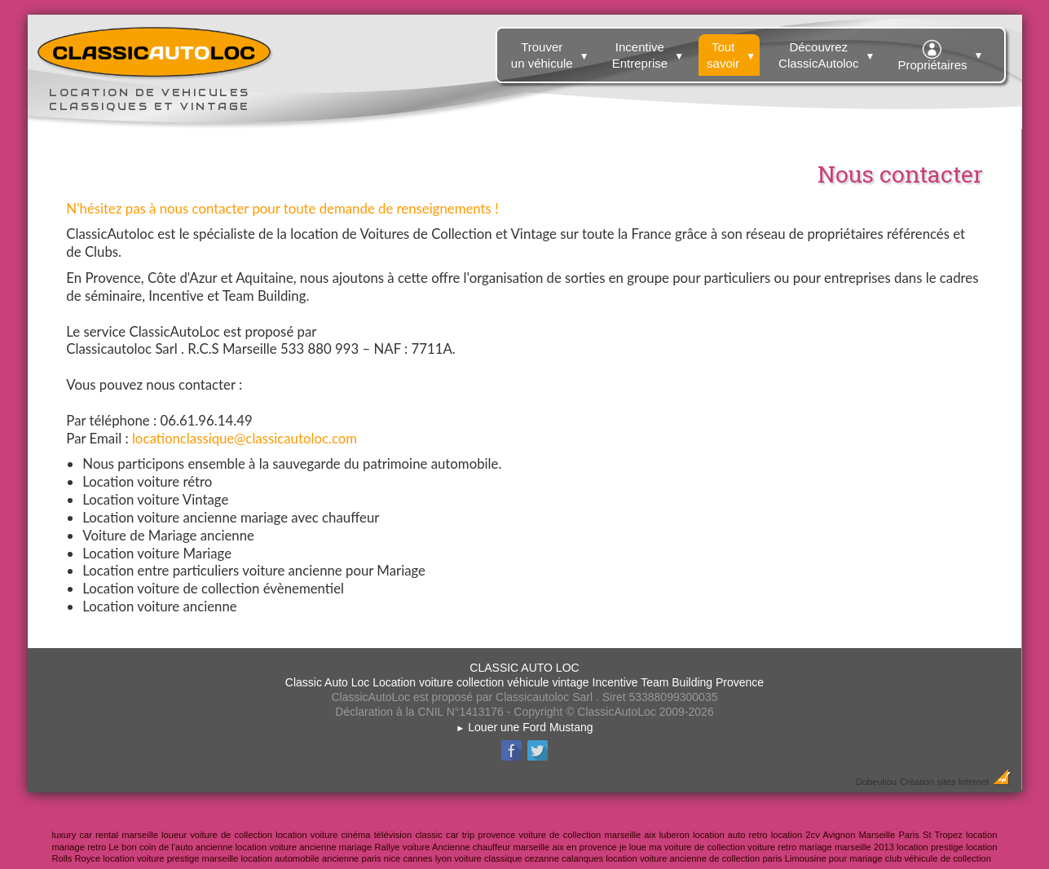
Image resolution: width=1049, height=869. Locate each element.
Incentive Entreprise (650, 52)
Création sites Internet (944, 782)
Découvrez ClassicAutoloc (828, 52)
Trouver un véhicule (552, 52)
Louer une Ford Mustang (524, 727)
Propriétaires (942, 53)
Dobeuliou (876, 782)
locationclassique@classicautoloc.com (244, 438)
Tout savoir (733, 52)
